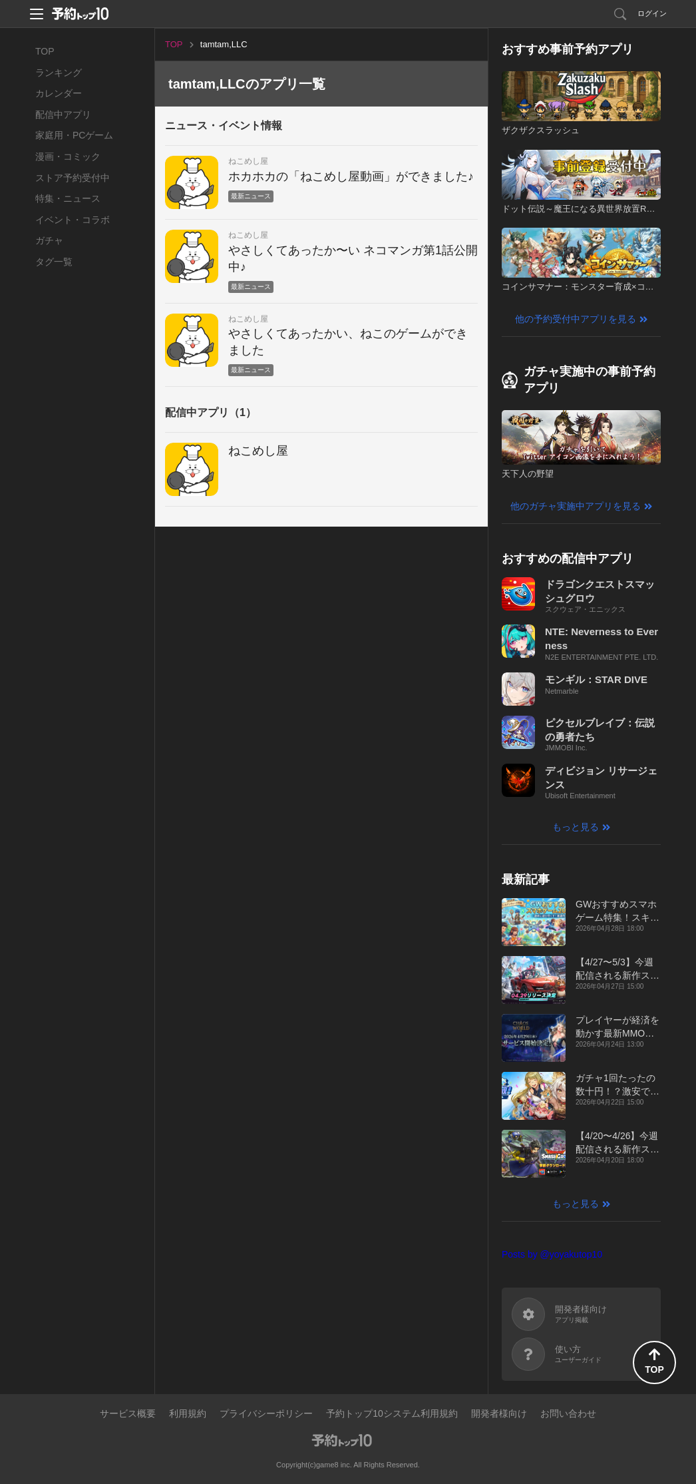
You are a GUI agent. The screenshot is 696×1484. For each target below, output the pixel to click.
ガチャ (49, 240)
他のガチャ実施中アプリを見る (575, 506)
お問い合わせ (568, 1413)
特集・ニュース (67, 198)
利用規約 (187, 1413)
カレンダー (58, 93)
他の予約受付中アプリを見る (575, 319)
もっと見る (575, 827)
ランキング (58, 72)
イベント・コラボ (72, 219)
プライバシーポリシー (266, 1413)
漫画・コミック (67, 156)
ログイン (652, 13)
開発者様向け (499, 1413)
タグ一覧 (54, 261)
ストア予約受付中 (72, 177)
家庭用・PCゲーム (74, 135)
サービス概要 (128, 1413)
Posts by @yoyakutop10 (552, 1254)
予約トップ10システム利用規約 (392, 1413)
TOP (45, 51)
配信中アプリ (63, 114)
